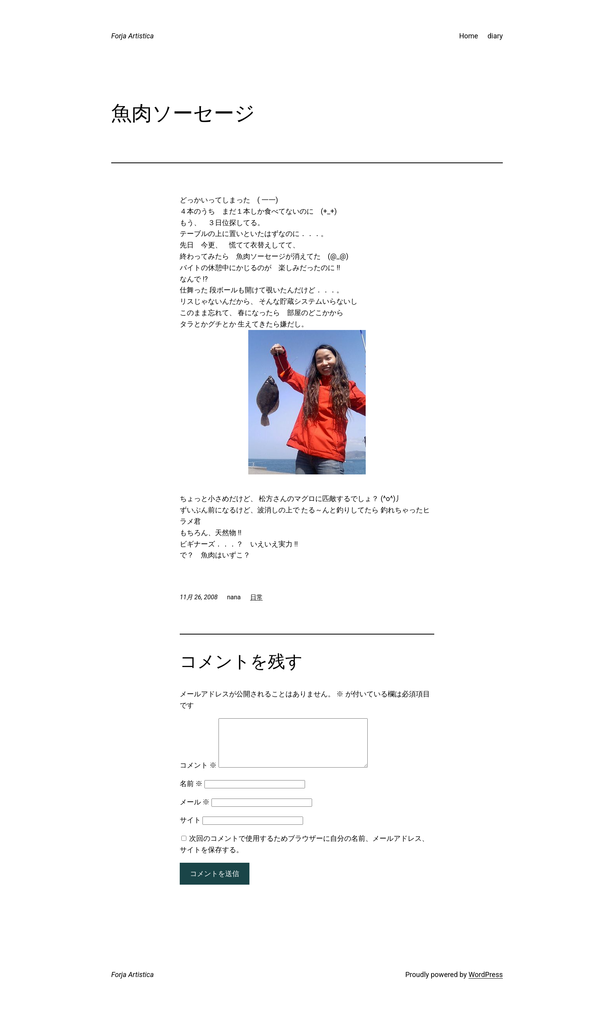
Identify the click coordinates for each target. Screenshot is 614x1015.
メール (194, 811)
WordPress (486, 984)
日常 (256, 597)
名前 (191, 793)
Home (468, 36)
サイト (190, 829)
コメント (198, 774)
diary (495, 36)
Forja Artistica (132, 36)
